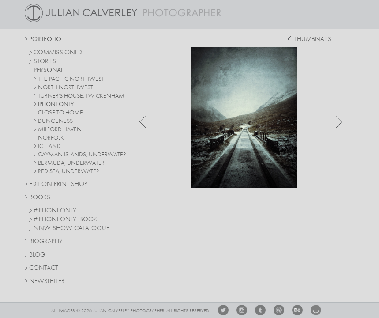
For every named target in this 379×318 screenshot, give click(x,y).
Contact (43, 268)
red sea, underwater (68, 171)
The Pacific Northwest (71, 79)
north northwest (65, 87)
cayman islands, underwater (82, 154)
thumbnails (312, 39)
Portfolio (45, 39)
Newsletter (46, 281)
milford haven (60, 129)
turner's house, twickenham (81, 95)
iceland (49, 146)
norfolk (51, 137)
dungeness (55, 121)
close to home (60, 112)
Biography (46, 241)
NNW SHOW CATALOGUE (71, 228)
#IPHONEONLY (55, 211)
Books (39, 197)
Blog (37, 255)
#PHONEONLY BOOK (65, 219)
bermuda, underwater (71, 163)
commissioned (58, 53)
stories (45, 61)
